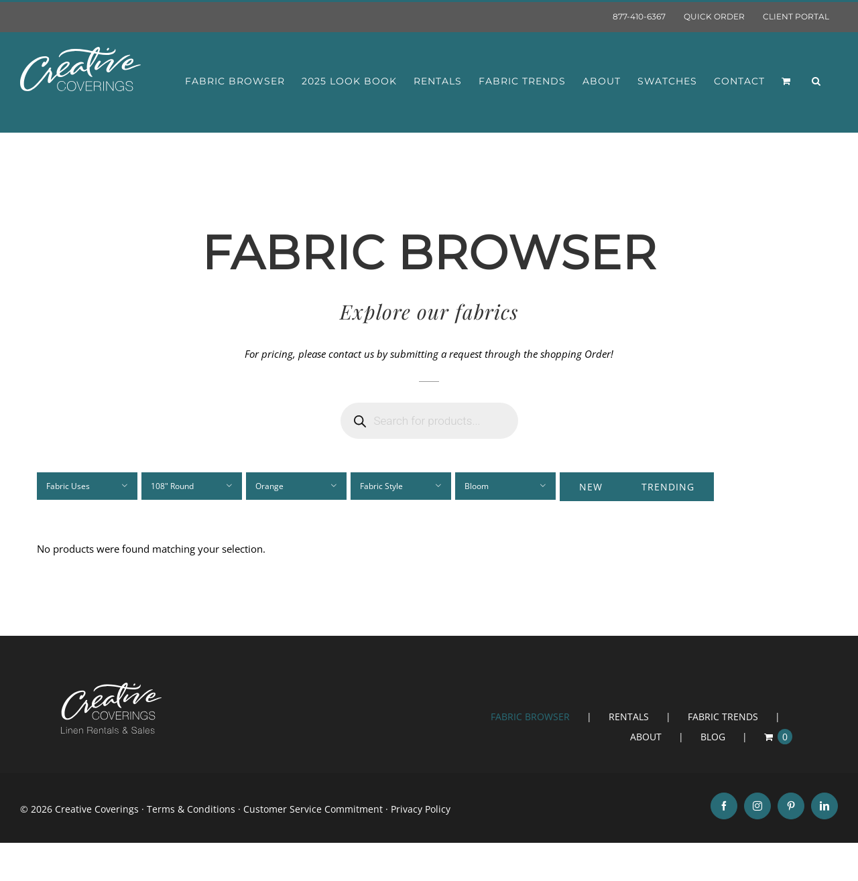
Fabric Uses (68, 486)
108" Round (172, 486)
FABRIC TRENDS (723, 716)
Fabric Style (381, 486)
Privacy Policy (420, 809)
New (591, 486)
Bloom (477, 486)
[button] (816, 81)
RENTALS (629, 716)
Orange (269, 486)
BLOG (712, 736)
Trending (667, 486)
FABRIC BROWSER (530, 716)
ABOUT (646, 736)
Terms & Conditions (191, 809)
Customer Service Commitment (313, 809)
